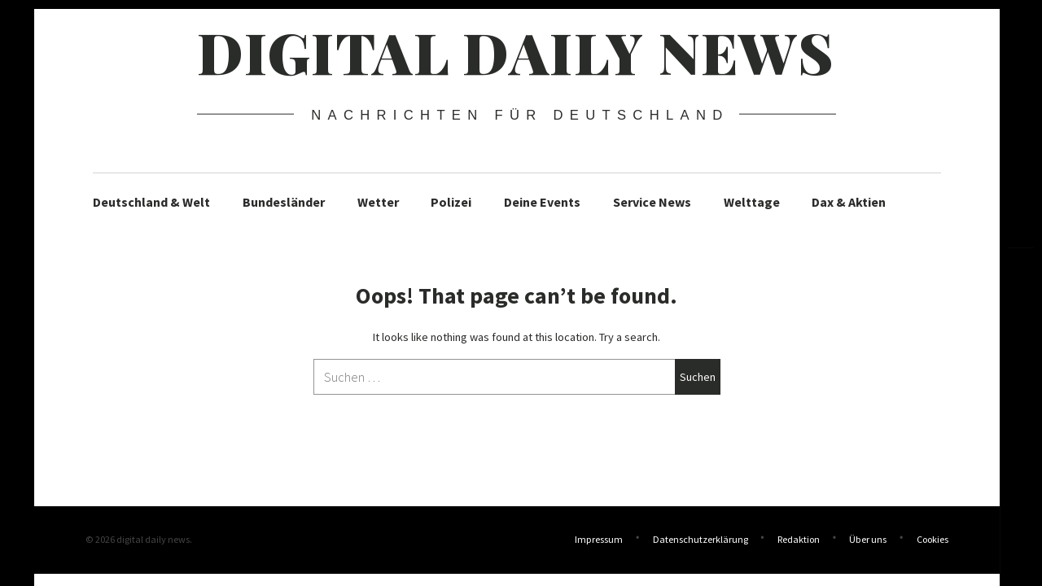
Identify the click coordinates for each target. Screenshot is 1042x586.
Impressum (599, 539)
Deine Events (542, 202)
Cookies (932, 539)
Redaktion (798, 539)
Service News (652, 202)
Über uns (868, 539)
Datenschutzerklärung (700, 539)
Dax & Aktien (849, 202)
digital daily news (515, 51)
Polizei (451, 202)
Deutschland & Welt (151, 202)
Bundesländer (284, 202)
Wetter (378, 202)
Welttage (752, 202)
